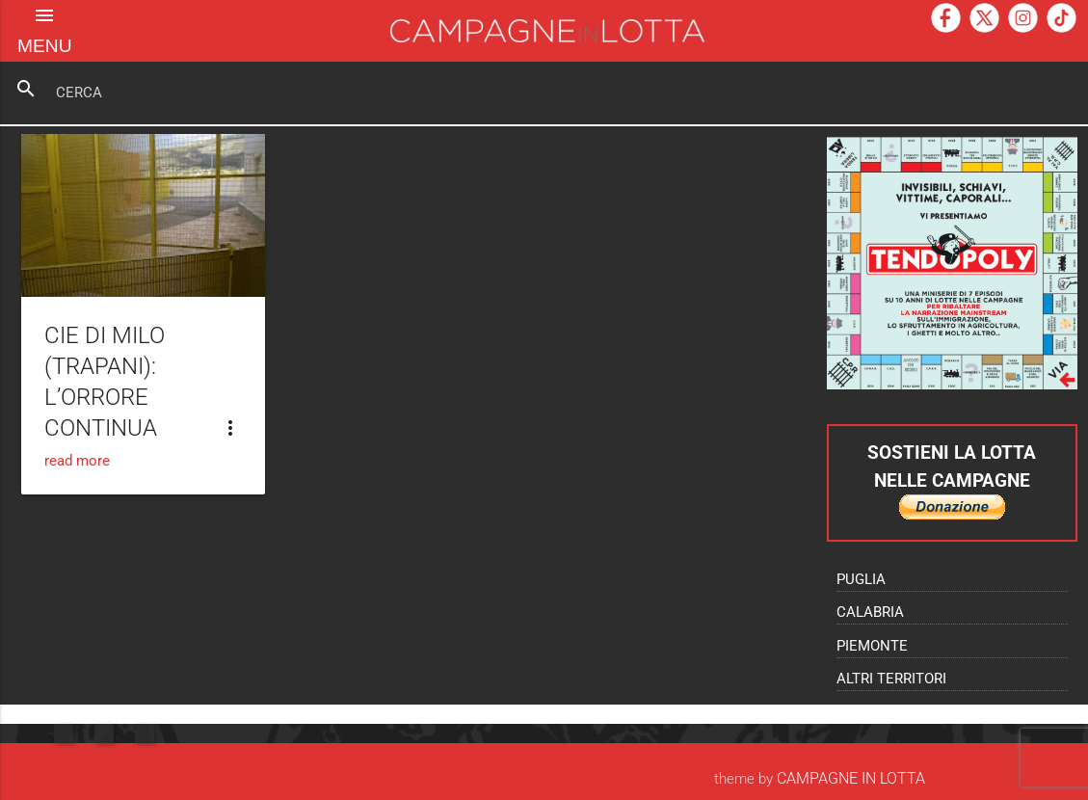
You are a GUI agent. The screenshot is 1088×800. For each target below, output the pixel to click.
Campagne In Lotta (851, 778)
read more (77, 461)
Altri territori (891, 679)
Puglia (861, 580)
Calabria (870, 612)
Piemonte (872, 646)
